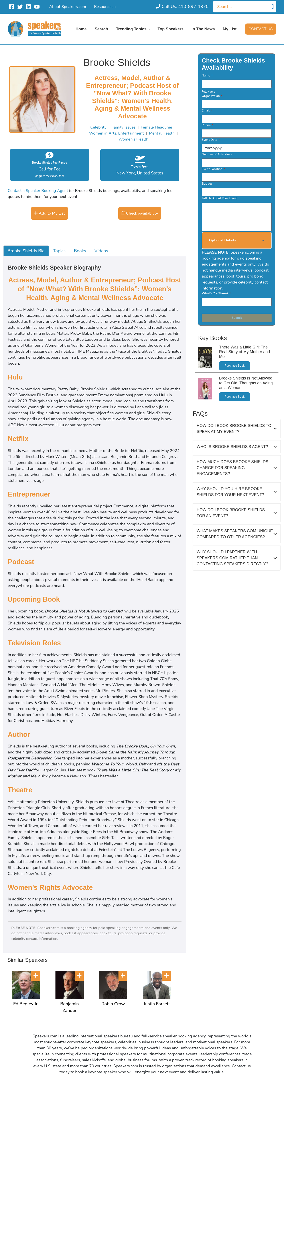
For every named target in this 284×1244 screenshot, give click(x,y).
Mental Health (162, 133)
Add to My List (49, 213)
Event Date (211, 140)
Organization (212, 96)
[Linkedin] (28, 7)
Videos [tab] (101, 251)
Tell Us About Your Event (219, 198)
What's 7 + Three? (216, 293)
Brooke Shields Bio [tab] (26, 251)
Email (207, 110)
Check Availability (140, 213)
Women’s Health (133, 139)
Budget (208, 184)
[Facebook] (12, 7)
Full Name (208, 92)
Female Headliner (156, 127)
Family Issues (124, 127)
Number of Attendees (218, 154)
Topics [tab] (59, 251)
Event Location (213, 169)
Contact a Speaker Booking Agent (38, 190)
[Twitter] (20, 7)
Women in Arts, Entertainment (116, 133)
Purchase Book (235, 366)
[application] (114, 6)
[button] (260, 29)
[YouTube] (37, 7)
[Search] (273, 6)
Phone (207, 125)
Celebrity (98, 127)
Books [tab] (80, 251)
